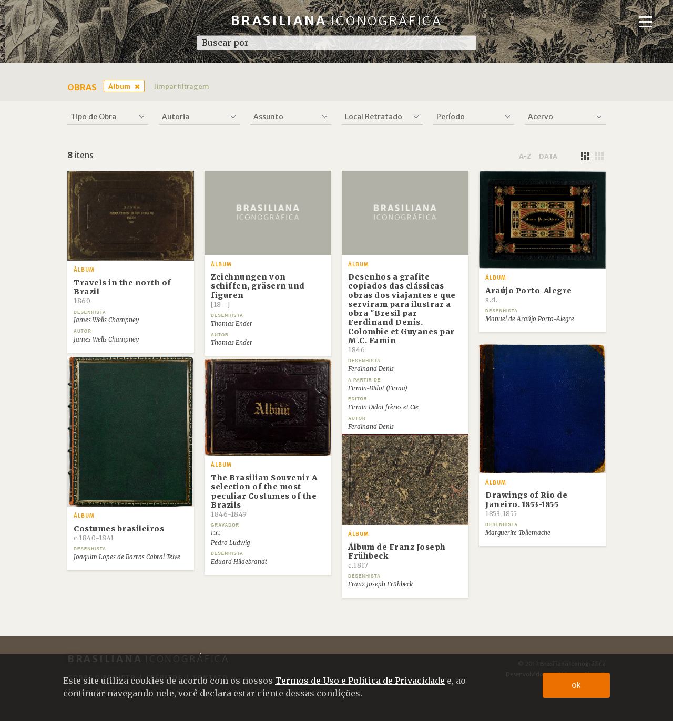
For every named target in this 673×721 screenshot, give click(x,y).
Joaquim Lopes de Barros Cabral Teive (127, 557)
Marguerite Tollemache (517, 533)
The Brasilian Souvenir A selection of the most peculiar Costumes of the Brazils (264, 495)
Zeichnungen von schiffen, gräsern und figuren (258, 290)
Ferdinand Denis (371, 369)
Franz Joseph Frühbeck (380, 584)
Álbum (119, 86)
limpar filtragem (181, 86)
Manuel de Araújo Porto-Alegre (529, 319)
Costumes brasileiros (119, 533)
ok (576, 685)
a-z (525, 156)
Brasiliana (337, 21)
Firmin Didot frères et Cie (383, 407)
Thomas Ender (231, 323)
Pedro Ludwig (230, 543)
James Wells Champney (106, 320)
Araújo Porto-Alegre (528, 295)
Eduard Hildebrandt (239, 561)
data (548, 156)
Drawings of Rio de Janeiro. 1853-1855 (526, 504)
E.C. (216, 533)
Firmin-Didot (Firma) (377, 388)
